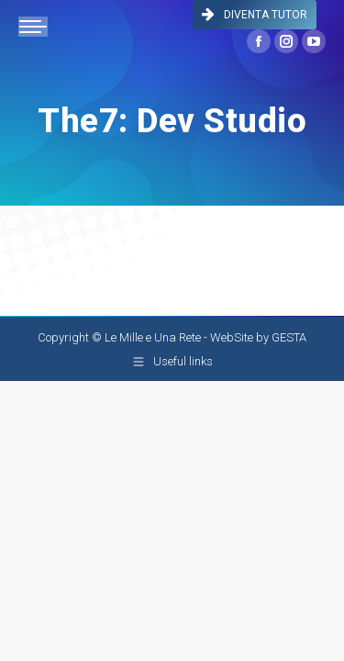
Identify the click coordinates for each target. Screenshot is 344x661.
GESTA (289, 337)
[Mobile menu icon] (33, 27)
